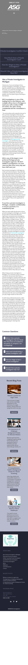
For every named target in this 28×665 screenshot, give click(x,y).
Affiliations (5, 565)
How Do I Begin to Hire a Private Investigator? (14, 66)
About (4, 563)
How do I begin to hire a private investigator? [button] (13, 360)
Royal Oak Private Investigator (10, 556)
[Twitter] (16, 601)
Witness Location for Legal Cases (14, 396)
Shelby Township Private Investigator (11, 558)
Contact (5, 568)
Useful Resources (7, 566)
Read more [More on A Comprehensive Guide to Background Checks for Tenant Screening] (14, 490)
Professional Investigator (17, 233)
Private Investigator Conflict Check (14, 51)
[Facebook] (14, 601)
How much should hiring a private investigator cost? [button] (14, 352)
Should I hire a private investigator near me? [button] (13, 369)
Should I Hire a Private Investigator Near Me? (14, 72)
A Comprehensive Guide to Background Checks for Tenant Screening (14, 470)
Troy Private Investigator (9, 561)
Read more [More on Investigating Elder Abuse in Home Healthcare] (14, 524)
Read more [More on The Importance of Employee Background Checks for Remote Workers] (14, 451)
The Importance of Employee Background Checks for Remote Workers (14, 432)
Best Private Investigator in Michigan (11, 554)
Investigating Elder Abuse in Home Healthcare (14, 508)
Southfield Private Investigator (10, 560)
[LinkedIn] (11, 601)
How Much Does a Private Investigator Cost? (14, 59)
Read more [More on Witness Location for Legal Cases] (14, 412)
